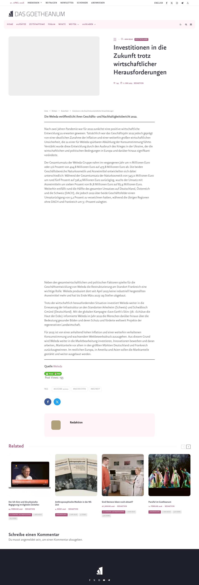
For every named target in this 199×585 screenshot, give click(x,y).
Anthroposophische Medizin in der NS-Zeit (73, 509)
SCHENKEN (82, 3)
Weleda (57, 366)
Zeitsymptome (37, 24)
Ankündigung (61, 520)
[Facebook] (166, 3)
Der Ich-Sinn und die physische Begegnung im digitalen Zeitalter (24, 509)
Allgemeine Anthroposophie (20, 520)
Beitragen (51, 3)
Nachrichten (80, 389)
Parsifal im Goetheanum (159, 508)
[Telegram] (182, 3)
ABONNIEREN (98, 3)
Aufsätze (21, 24)
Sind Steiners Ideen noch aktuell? (117, 508)
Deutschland (141, 39)
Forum (51, 24)
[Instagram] (177, 3)
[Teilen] (47, 401)
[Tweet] (57, 401)
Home (10, 24)
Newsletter (67, 3)
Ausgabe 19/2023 (61, 389)
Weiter (72, 24)
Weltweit (96, 389)
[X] (171, 3)
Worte (62, 24)
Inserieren (33, 3)
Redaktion (138, 83)
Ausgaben (87, 24)
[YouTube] (104, 580)
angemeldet (28, 539)
